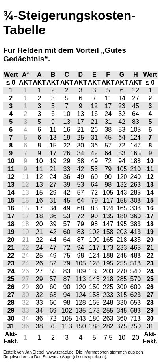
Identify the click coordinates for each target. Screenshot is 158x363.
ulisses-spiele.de (89, 356)
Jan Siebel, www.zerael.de (49, 352)
